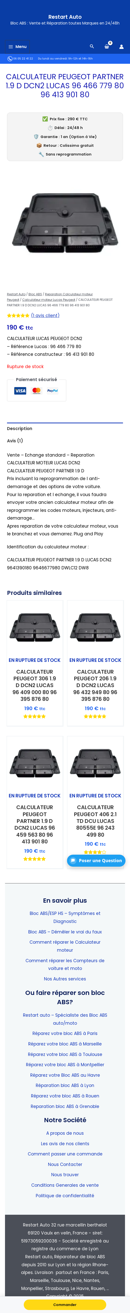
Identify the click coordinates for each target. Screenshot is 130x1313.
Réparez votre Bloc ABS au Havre (65, 1075)
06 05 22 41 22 (20, 59)
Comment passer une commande (65, 1154)
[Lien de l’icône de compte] (121, 47)
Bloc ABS (35, 294)
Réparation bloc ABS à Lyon (65, 1085)
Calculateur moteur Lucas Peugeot (48, 300)
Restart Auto (65, 17)
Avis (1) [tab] (15, 441)
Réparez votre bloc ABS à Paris (65, 1033)
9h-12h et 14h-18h (80, 59)
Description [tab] (19, 429)
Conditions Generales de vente (65, 1185)
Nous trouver (65, 1175)
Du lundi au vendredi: (53, 59)
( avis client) (45, 316)
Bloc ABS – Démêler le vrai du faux (65, 932)
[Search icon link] (92, 47)
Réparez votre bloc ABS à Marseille (65, 1044)
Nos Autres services (65, 979)
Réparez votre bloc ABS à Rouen (65, 1096)
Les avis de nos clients (65, 1144)
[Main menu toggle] (17, 47)
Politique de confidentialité (65, 1196)
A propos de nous (65, 1133)
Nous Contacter (65, 1164)
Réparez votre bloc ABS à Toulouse (65, 1054)
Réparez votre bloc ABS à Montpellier (65, 1065)
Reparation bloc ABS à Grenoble (65, 1106)
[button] (96, 861)
